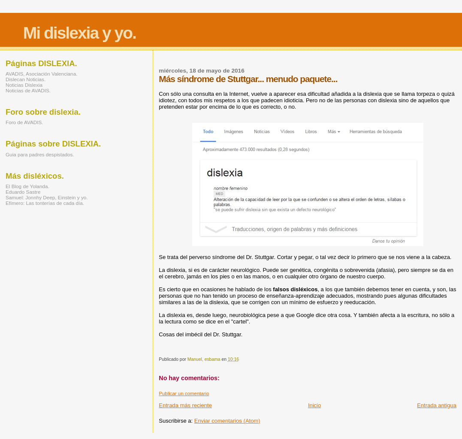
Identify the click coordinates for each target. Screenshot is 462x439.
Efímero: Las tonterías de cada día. (45, 203)
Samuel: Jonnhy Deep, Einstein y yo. (47, 197)
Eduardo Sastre (23, 192)
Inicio (314, 405)
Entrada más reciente (185, 405)
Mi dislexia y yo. (79, 33)
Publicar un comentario (184, 393)
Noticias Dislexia (24, 85)
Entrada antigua (436, 405)
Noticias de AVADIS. (28, 90)
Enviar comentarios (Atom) (227, 421)
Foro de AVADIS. (24, 122)
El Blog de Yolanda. (27, 186)
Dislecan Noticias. (25, 79)
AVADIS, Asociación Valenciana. (41, 73)
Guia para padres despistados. (40, 154)
